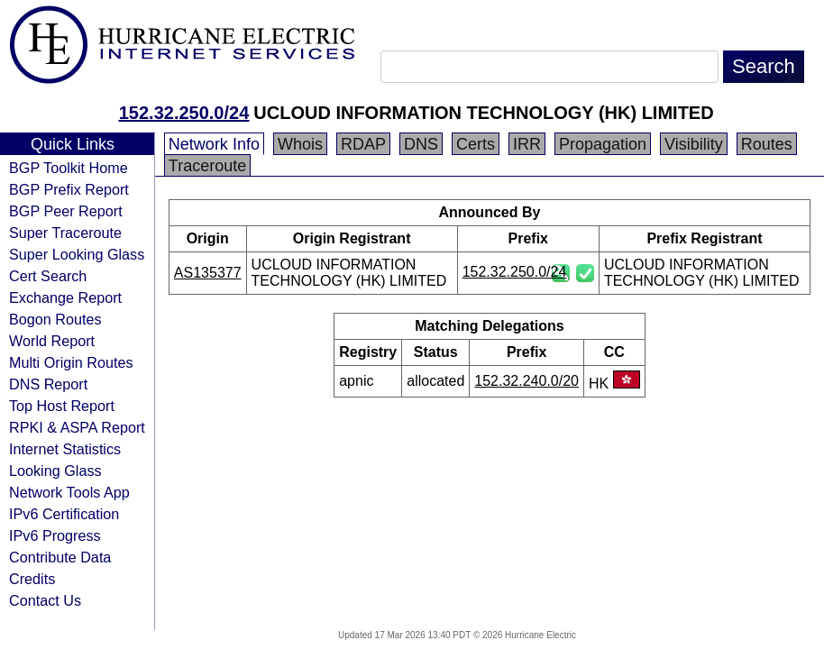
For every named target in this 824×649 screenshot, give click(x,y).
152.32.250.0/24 (184, 113)
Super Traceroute (65, 232)
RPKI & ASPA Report (77, 427)
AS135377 (208, 272)
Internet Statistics (65, 449)
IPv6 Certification (64, 514)
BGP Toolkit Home (68, 168)
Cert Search (48, 276)
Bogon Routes (55, 319)
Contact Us (45, 600)
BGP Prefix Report (69, 189)
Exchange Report (65, 297)
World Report (52, 341)
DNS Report (48, 384)
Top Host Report (61, 406)
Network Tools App (69, 492)
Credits (32, 579)
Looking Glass (55, 470)
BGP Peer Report (66, 211)
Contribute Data (60, 557)
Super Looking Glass (76, 254)
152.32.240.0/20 (526, 380)
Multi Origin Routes (71, 362)
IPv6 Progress (55, 535)
